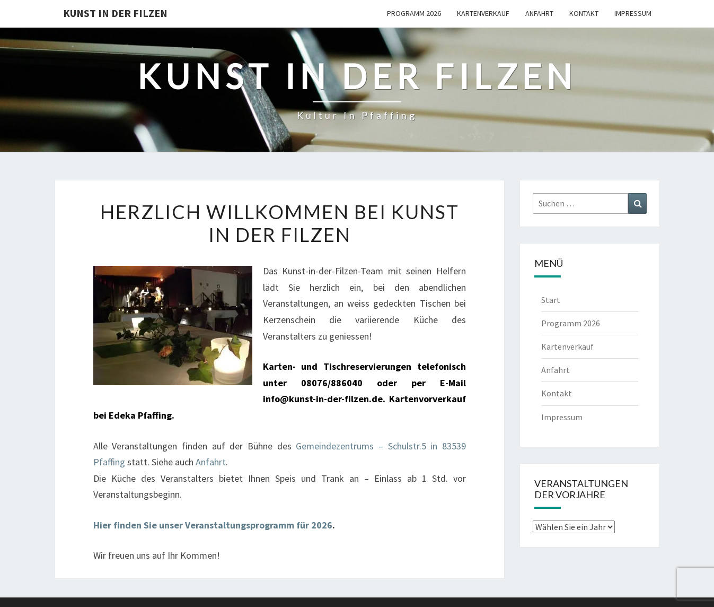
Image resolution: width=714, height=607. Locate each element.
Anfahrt (539, 13)
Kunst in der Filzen (115, 13)
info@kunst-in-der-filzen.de (323, 399)
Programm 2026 (414, 13)
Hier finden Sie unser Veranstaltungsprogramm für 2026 (212, 525)
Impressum (632, 13)
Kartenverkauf (483, 13)
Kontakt (583, 13)
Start (550, 299)
